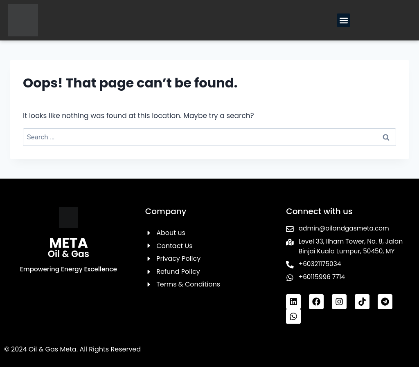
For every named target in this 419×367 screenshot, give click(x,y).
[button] (343, 20)
